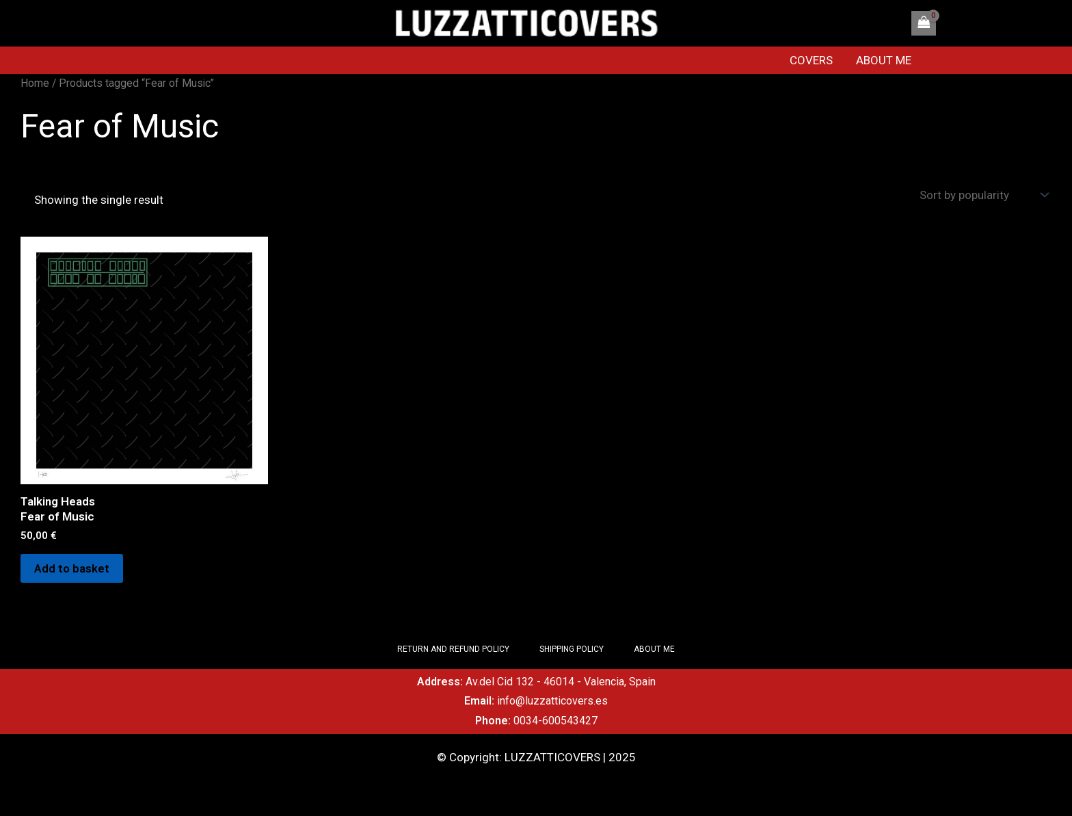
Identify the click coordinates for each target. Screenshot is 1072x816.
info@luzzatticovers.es (552, 700)
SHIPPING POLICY (571, 649)
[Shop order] (982, 195)
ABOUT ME (883, 60)
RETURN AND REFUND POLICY (453, 649)
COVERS (811, 60)
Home (35, 83)
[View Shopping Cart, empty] (923, 23)
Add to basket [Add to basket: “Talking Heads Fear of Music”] (71, 568)
